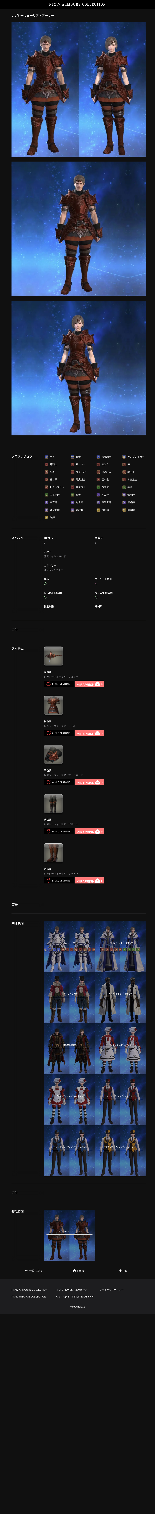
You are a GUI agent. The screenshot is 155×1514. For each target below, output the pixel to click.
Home (79, 1428)
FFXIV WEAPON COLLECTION (29, 1497)
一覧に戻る (34, 1428)
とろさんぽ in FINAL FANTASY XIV (75, 1497)
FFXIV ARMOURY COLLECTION (77, 4)
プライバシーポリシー (111, 1490)
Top (123, 1428)
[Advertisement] (79, 461)
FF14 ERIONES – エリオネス (72, 1490)
